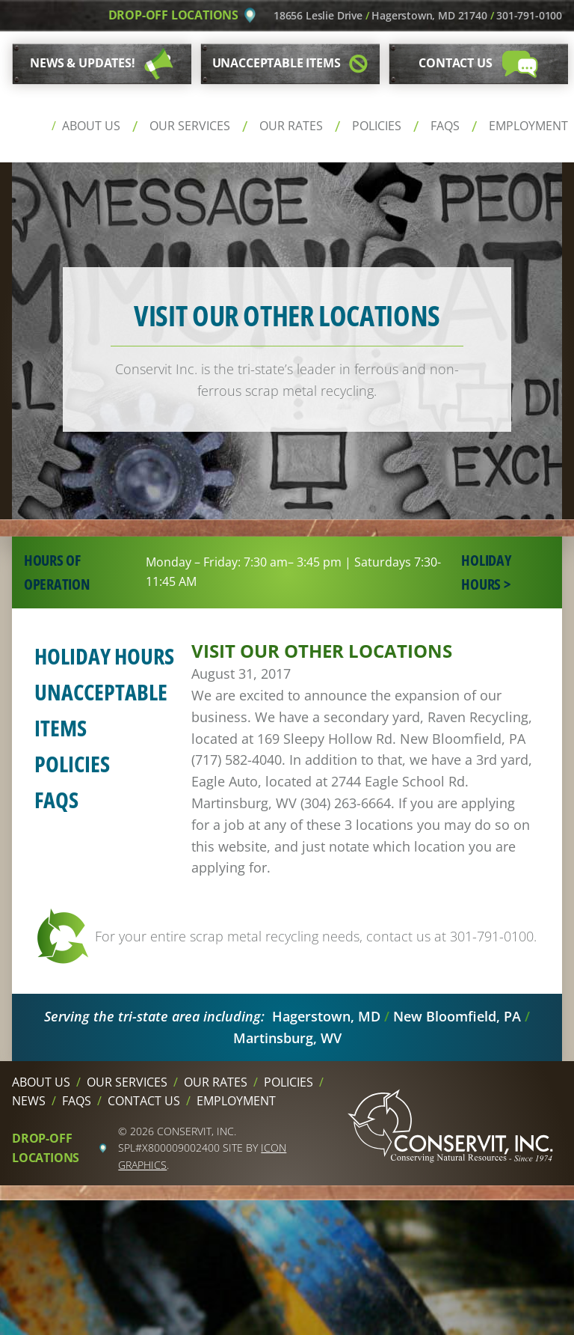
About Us (91, 125)
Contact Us (144, 1101)
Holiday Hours (104, 656)
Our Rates (291, 125)
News (29, 1101)
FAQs (445, 125)
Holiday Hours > (485, 572)
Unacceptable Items (100, 709)
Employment (528, 125)
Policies (376, 125)
